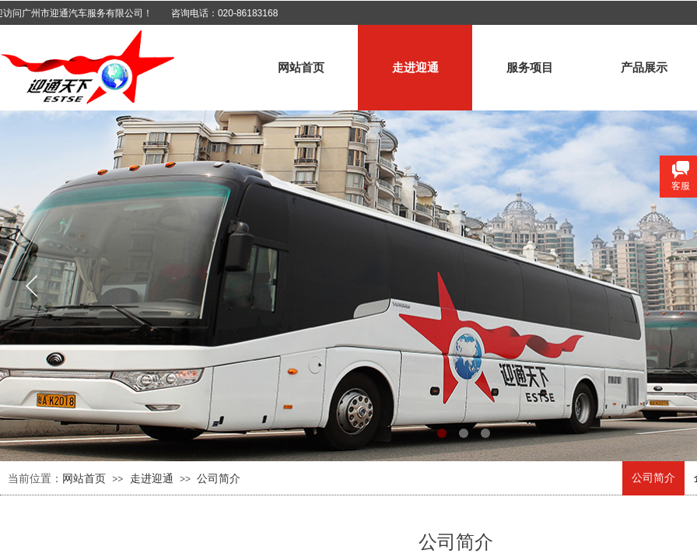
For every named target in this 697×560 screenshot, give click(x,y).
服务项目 (529, 67)
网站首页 (301, 67)
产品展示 (644, 67)
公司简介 (653, 478)
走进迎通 (415, 67)
